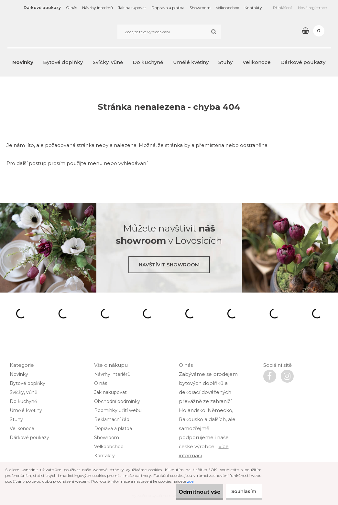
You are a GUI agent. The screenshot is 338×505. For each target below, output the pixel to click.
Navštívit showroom (169, 265)
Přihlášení (282, 7)
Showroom (200, 7)
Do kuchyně (148, 62)
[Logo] (51, 31)
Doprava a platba (167, 7)
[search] (213, 32)
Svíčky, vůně (108, 62)
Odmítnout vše (189, 492)
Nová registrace (312, 7)
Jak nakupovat (132, 7)
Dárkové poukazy (42, 7)
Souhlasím (241, 491)
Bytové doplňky (63, 62)
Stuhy (225, 62)
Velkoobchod (227, 7)
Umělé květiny (191, 62)
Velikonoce (257, 62)
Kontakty (253, 7)
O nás (71, 7)
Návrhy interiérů (97, 7)
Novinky (22, 62)
